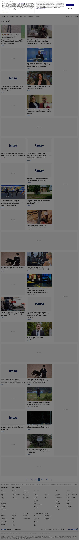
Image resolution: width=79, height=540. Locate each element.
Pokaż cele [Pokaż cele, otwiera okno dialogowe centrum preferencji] (70, 8)
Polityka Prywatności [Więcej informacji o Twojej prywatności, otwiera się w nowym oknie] (5, 11)
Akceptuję (70, 4)
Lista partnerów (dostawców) (40, 8)
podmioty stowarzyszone (21, 3)
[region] (39, 7)
